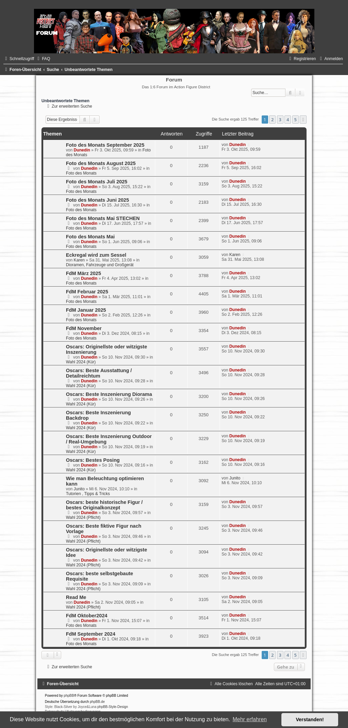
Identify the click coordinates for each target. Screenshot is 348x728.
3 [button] (280, 119)
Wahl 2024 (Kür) (81, 362)
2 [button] (272, 119)
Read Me (76, 597)
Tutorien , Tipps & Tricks (88, 493)
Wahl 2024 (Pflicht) (83, 517)
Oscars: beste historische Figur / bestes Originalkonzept (104, 504)
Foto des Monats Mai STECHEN (103, 218)
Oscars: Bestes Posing (93, 460)
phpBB (69, 695)
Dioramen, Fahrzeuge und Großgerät (100, 264)
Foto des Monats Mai (90, 236)
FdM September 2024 (90, 634)
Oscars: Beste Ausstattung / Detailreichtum (99, 373)
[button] (303, 119)
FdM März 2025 (83, 273)
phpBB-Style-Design (113, 707)
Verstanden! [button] (310, 719)
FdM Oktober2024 (86, 615)
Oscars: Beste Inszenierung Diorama (109, 394)
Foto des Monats (81, 173)
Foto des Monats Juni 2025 (97, 200)
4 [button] (287, 119)
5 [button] (295, 119)
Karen (79, 260)
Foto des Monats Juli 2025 (96, 181)
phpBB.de (97, 702)
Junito (79, 489)
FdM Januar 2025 (86, 310)
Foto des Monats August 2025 (101, 163)
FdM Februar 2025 (87, 291)
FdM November (84, 328)
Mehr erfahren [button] (249, 719)
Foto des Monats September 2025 (105, 145)
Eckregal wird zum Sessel (96, 255)
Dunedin (82, 150)
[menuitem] (43, 58)
